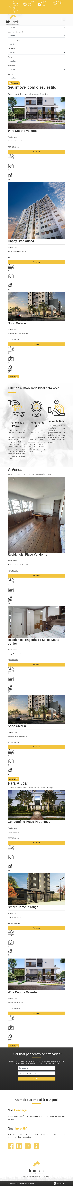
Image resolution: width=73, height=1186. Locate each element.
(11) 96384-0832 (45, 4)
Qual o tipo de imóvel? (15, 32)
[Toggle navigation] (64, 20)
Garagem (11, 74)
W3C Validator (59, 1183)
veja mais (13, 377)
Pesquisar (13, 83)
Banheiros (11, 66)
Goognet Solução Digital (26, 1183)
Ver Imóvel (36, 152)
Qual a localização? (15, 40)
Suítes (10, 57)
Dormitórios (12, 49)
